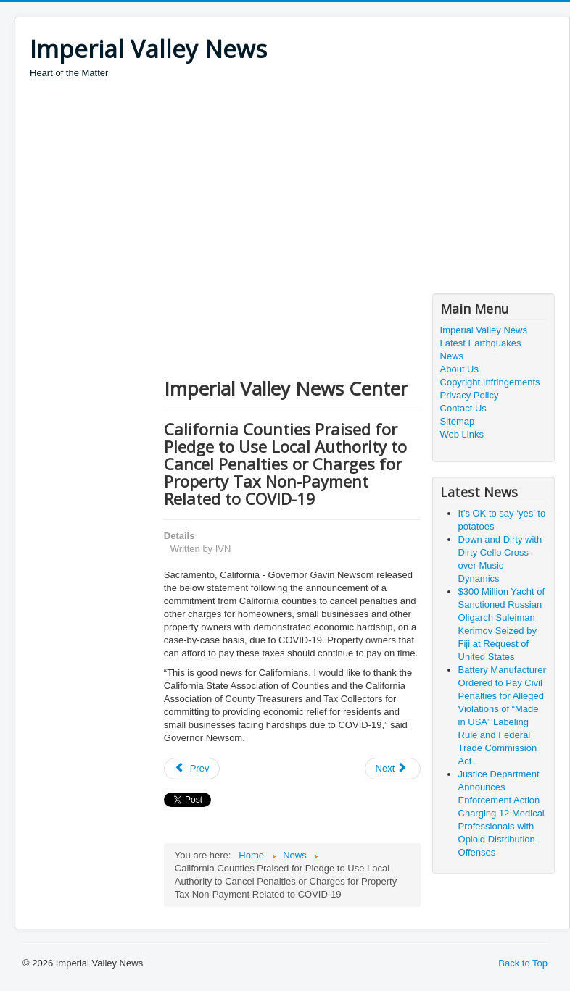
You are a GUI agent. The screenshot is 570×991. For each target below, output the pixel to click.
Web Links (462, 434)
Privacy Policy (469, 395)
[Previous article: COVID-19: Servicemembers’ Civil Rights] (192, 768)
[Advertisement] (293, 188)
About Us (459, 369)
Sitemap (457, 421)
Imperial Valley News (483, 330)
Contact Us (463, 408)
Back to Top (523, 963)
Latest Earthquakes (480, 343)
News (452, 356)
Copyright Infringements (490, 382)
